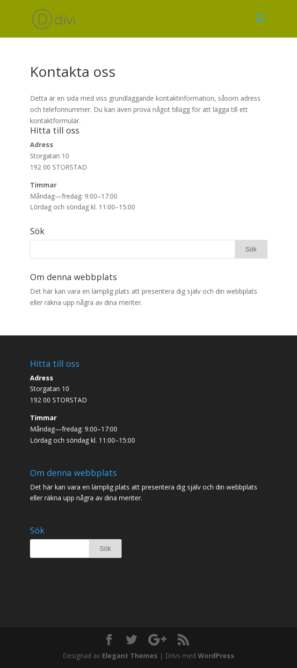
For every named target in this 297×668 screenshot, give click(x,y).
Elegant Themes (130, 655)
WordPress (216, 655)
